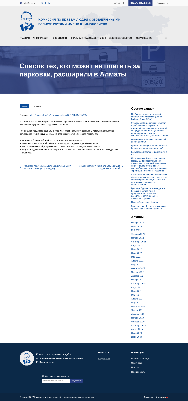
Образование (145, 38)
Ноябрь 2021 (137, 279)
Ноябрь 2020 (137, 317)
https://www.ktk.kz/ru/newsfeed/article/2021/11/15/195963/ (58, 115)
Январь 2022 (137, 272)
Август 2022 (137, 245)
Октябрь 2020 (138, 321)
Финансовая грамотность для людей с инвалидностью (149, 140)
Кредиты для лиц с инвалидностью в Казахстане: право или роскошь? (149, 146)
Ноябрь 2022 (137, 237)
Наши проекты (138, 371)
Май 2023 (135, 230)
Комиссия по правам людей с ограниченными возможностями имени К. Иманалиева (79, 21)
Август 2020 (137, 329)
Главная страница (140, 358)
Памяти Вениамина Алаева (144, 202)
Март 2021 (136, 302)
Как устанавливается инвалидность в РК (149, 153)
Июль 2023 (136, 226)
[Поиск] (166, 39)
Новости (24, 106)
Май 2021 (135, 294)
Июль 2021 (136, 291)
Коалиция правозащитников (88, 38)
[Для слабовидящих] (123, 3)
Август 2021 (137, 287)
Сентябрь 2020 (138, 325)
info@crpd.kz (28, 3)
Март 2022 (136, 264)
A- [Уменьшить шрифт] (119, 3)
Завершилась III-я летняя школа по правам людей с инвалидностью (148, 207)
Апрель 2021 (137, 298)
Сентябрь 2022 (138, 241)
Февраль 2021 (138, 306)
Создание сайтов (152, 397)
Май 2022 (135, 256)
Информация (41, 38)
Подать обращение (140, 3)
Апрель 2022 (137, 260)
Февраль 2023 (138, 234)
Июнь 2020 (136, 336)
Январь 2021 (137, 310)
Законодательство (121, 38)
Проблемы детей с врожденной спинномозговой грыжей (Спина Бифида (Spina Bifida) (146, 116)
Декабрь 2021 (138, 275)
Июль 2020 (136, 333)
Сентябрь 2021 (138, 283)
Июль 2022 (136, 249)
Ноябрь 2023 (137, 222)
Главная (25, 38)
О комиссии (60, 38)
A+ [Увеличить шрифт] (115, 3)
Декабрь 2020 (138, 314)
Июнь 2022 (136, 253)
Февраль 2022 (138, 268)
